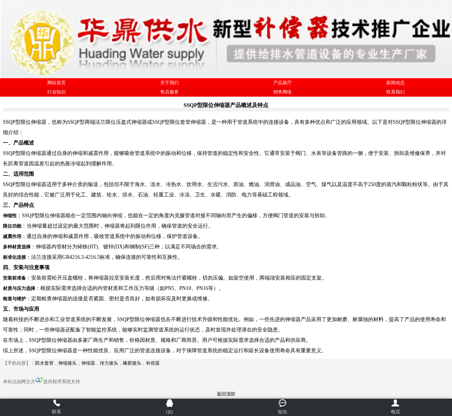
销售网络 (282, 91)
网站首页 (56, 82)
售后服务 (169, 91)
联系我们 (395, 91)
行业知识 (56, 91)
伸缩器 (88, 363)
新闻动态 (395, 82)
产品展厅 (282, 82)
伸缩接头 (67, 363)
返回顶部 (226, 393)
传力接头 (109, 363)
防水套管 (44, 363)
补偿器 (153, 363)
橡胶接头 (132, 363)
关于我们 (169, 82)
